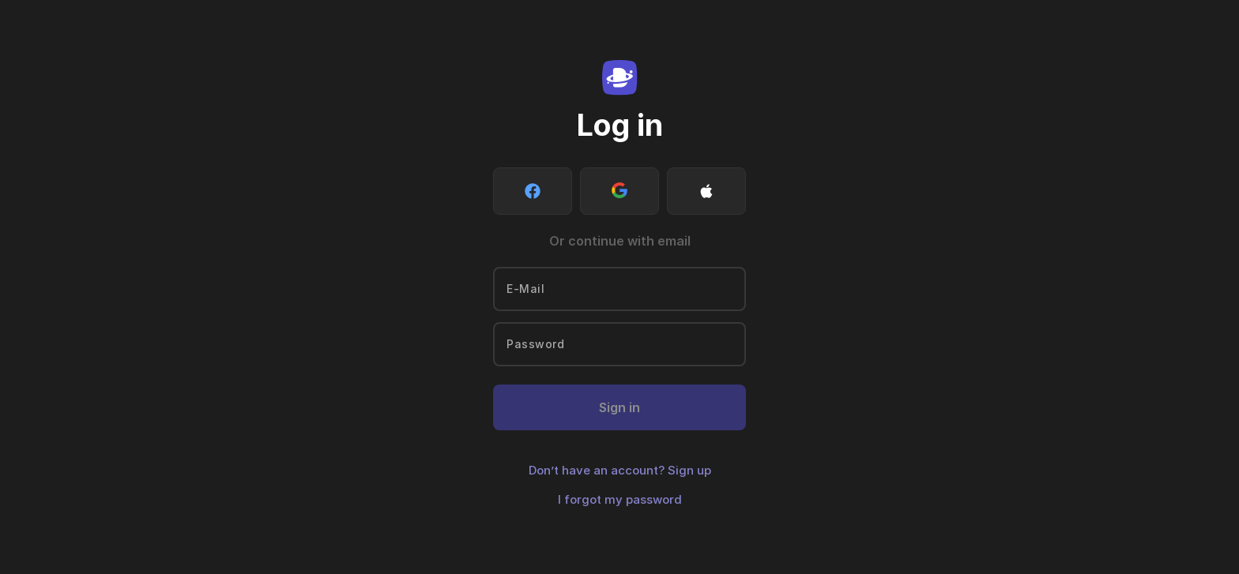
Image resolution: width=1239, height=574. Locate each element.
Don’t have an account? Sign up (620, 470)
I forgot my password (620, 499)
